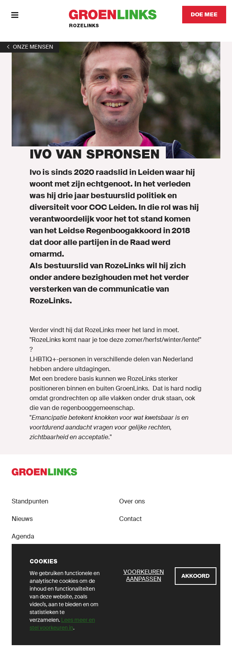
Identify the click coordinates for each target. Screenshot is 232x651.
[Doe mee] (204, 14)
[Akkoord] (195, 576)
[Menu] (14, 14)
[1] (29, 47)
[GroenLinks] (116, 14)
